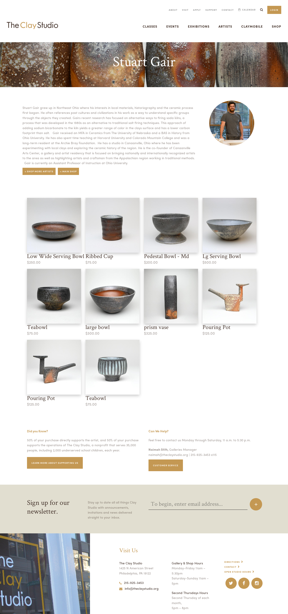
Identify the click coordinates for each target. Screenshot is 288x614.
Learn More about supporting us (56, 453)
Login (274, 10)
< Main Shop (70, 165)
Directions (232, 552)
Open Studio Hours (238, 562)
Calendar (248, 10)
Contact (226, 10)
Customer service (166, 456)
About (170, 10)
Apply (194, 10)
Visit (182, 10)
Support (209, 10)
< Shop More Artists (40, 165)
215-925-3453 (131, 573)
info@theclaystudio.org (138, 579)
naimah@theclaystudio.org (167, 445)
